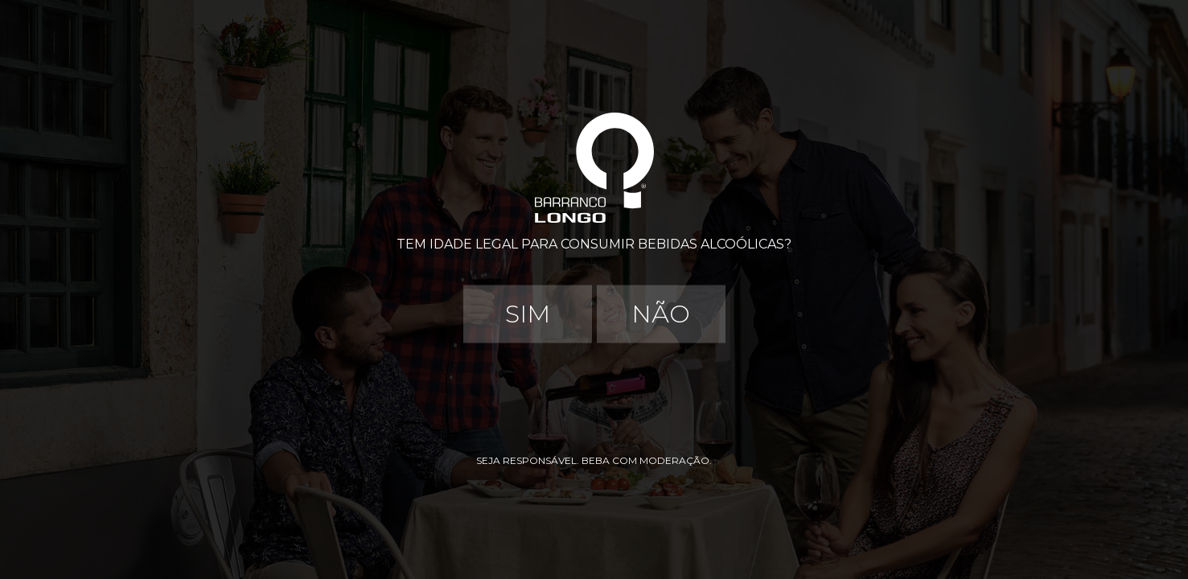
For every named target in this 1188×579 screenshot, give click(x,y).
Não (660, 314)
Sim (527, 314)
